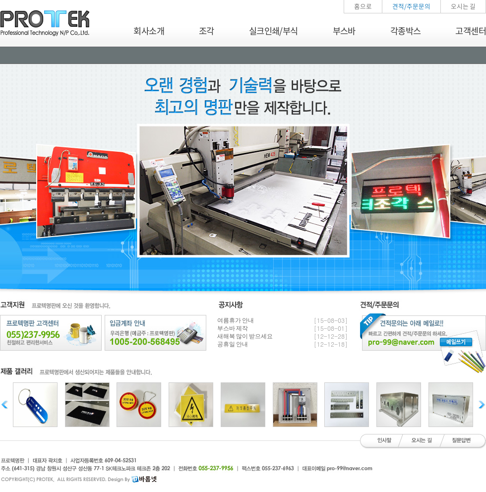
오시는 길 (463, 6)
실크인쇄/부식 (273, 30)
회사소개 (148, 30)
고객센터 (470, 30)
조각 (206, 30)
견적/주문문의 (411, 6)
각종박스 (405, 30)
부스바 (344, 30)
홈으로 (363, 6)
